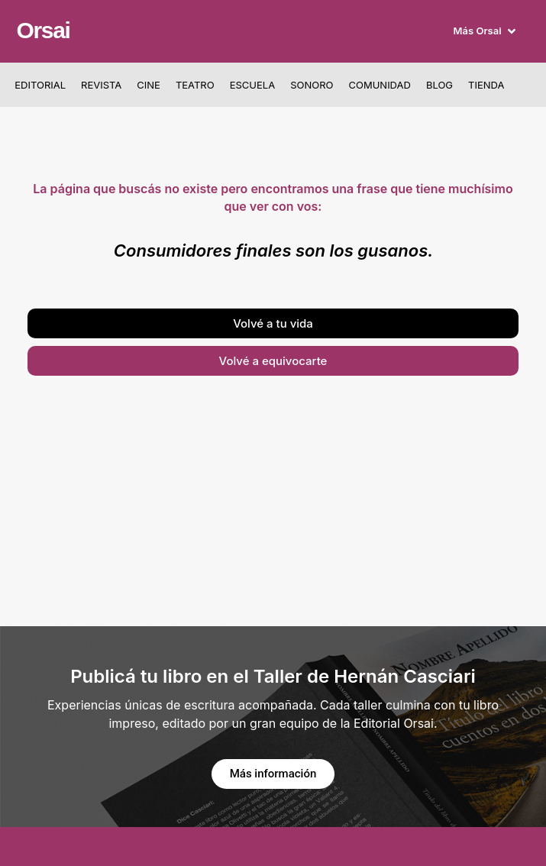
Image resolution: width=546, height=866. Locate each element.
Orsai (42, 30)
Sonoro (311, 85)
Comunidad (379, 85)
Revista (101, 85)
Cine (148, 85)
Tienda (486, 85)
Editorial (40, 85)
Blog (439, 85)
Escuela (252, 85)
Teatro (195, 85)
